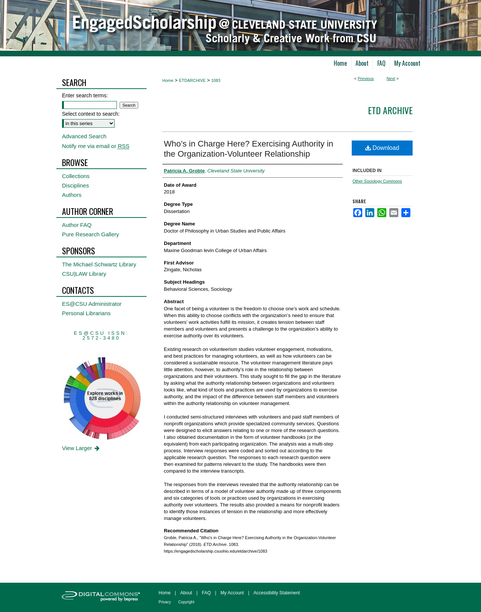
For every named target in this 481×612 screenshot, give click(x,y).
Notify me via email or (95, 146)
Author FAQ (76, 225)
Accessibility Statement (277, 592)
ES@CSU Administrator (92, 304)
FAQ (206, 592)
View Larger (81, 448)
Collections (75, 176)
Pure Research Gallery (90, 234)
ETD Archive (390, 110)
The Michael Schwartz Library (99, 264)
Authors (72, 195)
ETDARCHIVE (192, 80)
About (186, 592)
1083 (215, 80)
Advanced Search (84, 136)
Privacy (165, 602)
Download (382, 148)
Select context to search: (90, 114)
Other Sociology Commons (377, 181)
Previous (366, 78)
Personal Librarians (86, 313)
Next (391, 78)
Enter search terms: (85, 95)
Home (167, 80)
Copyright (186, 602)
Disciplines (75, 185)
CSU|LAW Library (84, 273)
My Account (232, 592)
